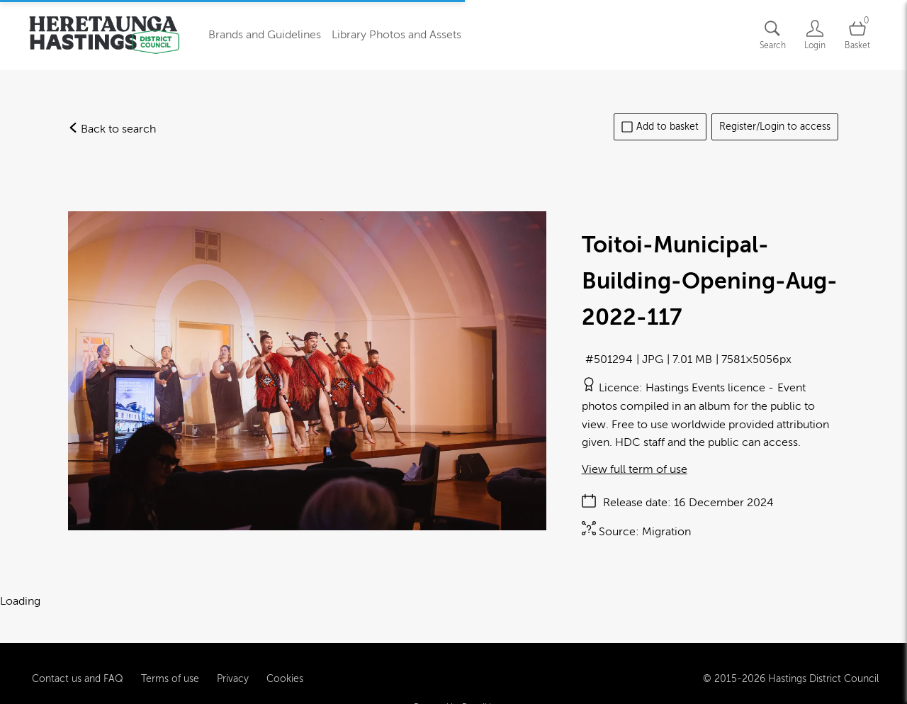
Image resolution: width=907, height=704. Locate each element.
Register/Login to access (774, 126)
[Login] (815, 35)
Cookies (284, 668)
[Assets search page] (772, 35)
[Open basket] (857, 35)
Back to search (112, 129)
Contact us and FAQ (77, 668)
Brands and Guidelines (264, 34)
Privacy (233, 668)
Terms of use (170, 668)
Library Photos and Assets (396, 34)
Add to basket (660, 127)
